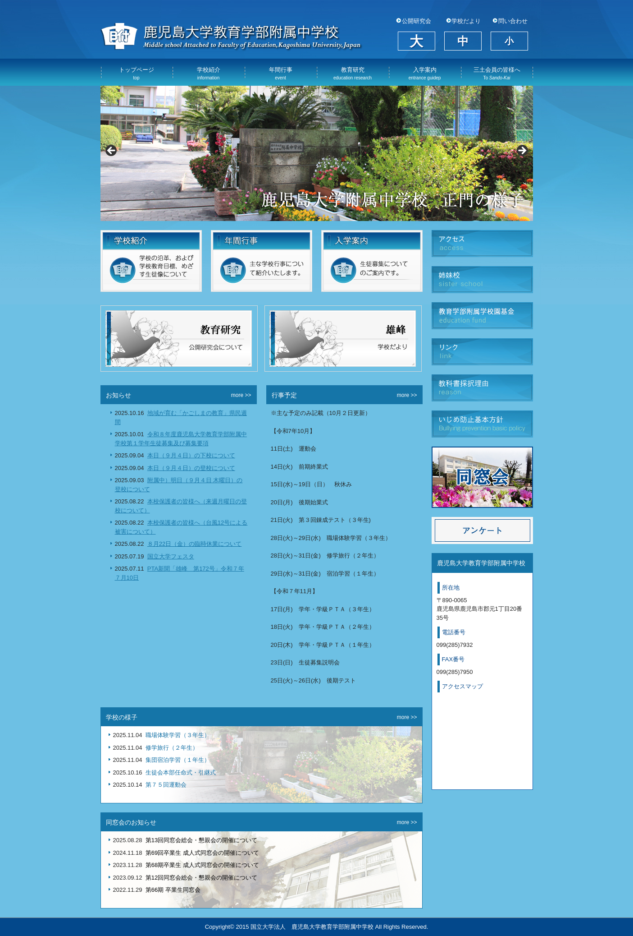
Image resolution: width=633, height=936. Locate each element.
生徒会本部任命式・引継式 (181, 772)
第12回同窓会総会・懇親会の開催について (201, 877)
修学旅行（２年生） (172, 747)
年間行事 (280, 73)
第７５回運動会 (166, 784)
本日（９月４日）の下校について (191, 455)
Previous (111, 151)
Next (521, 151)
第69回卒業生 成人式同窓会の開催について (202, 852)
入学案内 (425, 73)
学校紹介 (208, 73)
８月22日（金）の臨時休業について (194, 543)
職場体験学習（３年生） (178, 735)
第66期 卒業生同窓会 (173, 889)
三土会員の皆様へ (497, 73)
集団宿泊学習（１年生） (178, 759)
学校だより (466, 21)
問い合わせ (513, 21)
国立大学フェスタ (170, 556)
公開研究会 (416, 21)
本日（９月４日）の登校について (191, 468)
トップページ (136, 73)
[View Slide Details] (316, 153)
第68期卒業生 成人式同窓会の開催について (202, 865)
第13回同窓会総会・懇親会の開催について (201, 840)
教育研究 (352, 73)
